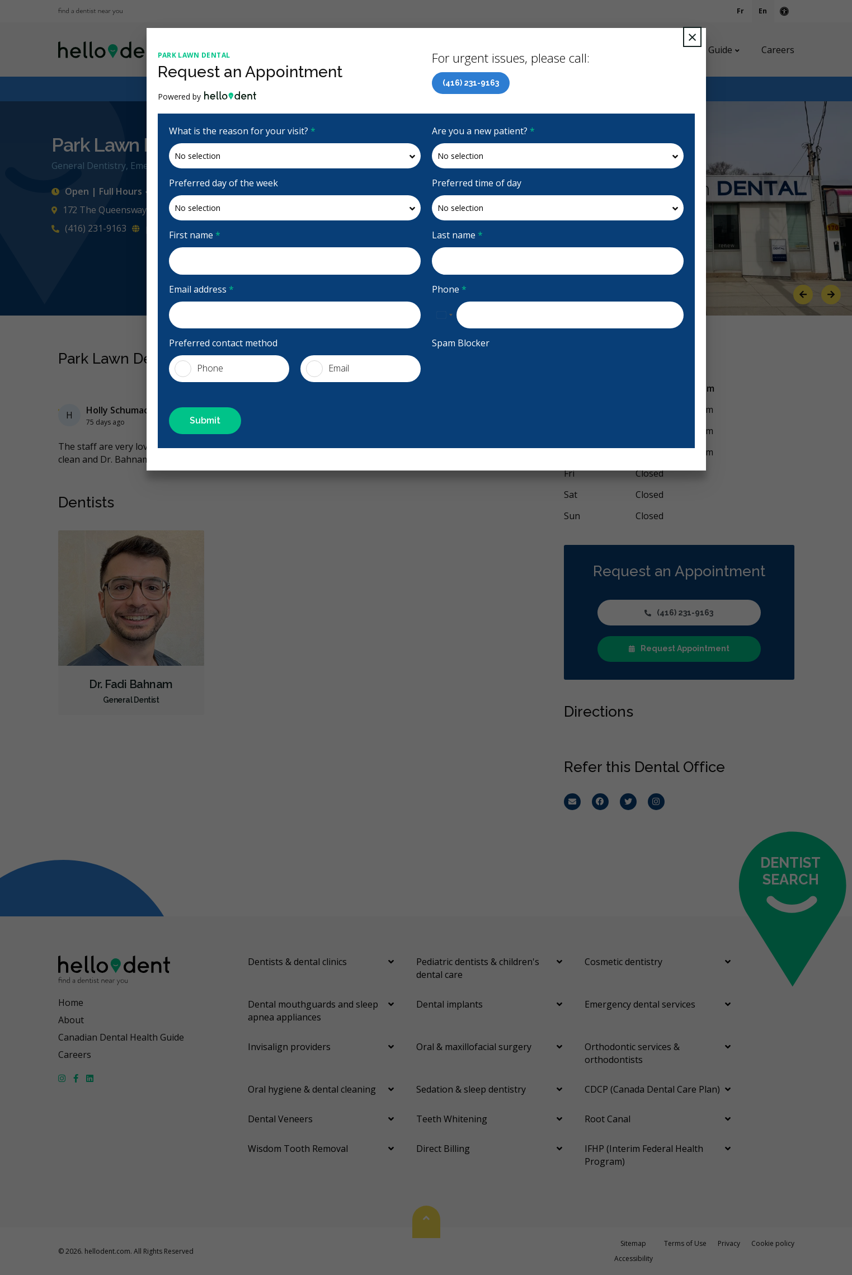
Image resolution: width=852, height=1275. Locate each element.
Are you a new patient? (483, 131)
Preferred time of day (476, 183)
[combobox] (444, 315)
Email (327, 368)
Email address (201, 289)
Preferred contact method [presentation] (223, 343)
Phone (449, 289)
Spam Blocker (460, 343)
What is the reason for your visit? (242, 131)
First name (194, 235)
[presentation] (517, 377)
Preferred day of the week (223, 183)
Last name (457, 235)
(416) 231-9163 (471, 82)
